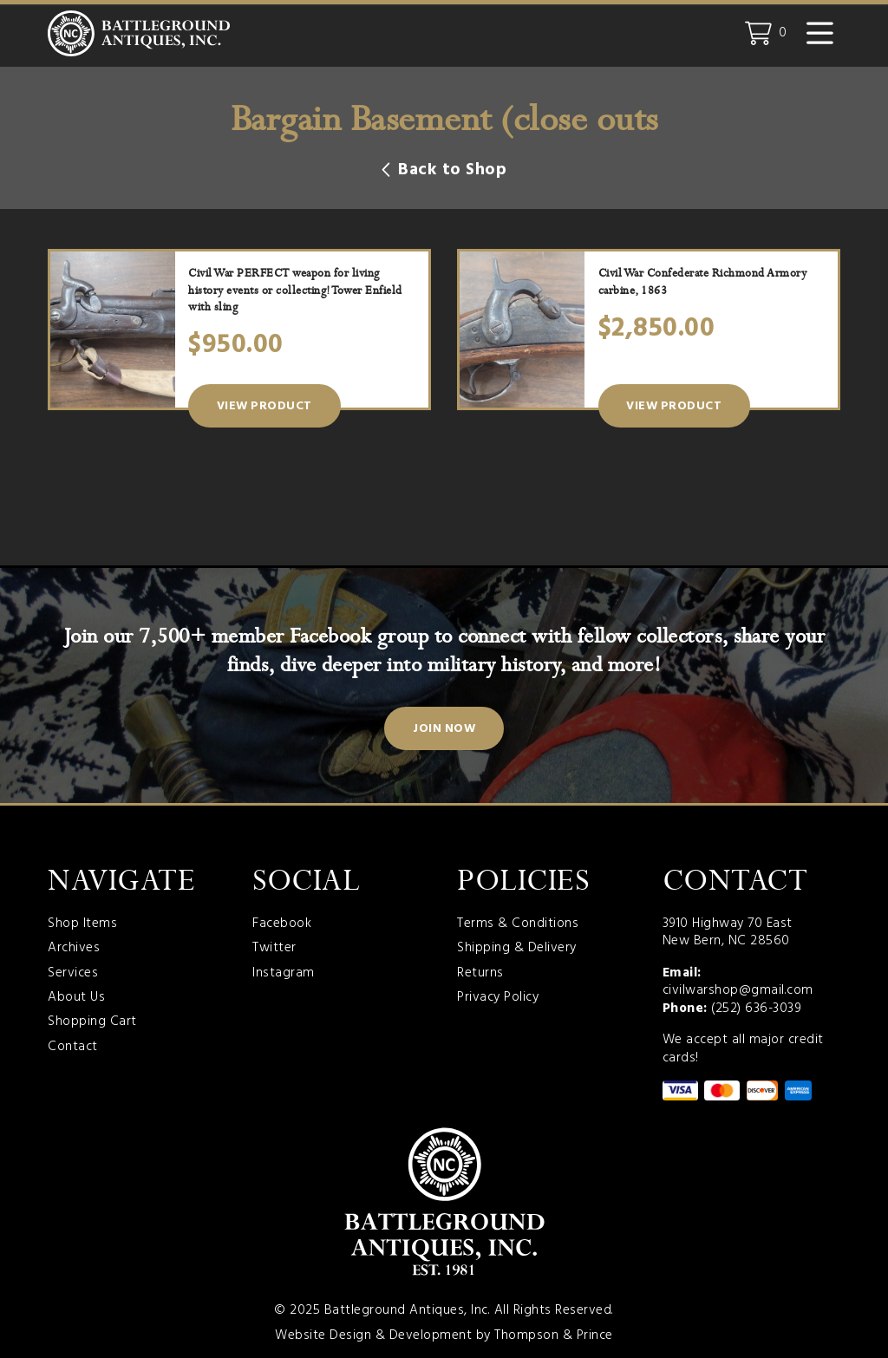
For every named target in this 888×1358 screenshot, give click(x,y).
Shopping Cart (92, 1022)
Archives (74, 948)
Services (73, 973)
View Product (264, 406)
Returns (480, 973)
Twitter (274, 948)
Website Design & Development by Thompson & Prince (444, 1335)
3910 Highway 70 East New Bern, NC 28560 (728, 932)
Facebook (281, 924)
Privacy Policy (498, 998)
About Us (76, 998)
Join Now (444, 729)
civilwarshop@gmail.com (738, 990)
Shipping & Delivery (517, 948)
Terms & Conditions (517, 924)
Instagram (283, 973)
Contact (73, 1047)
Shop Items (82, 924)
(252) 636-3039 (756, 1008)
